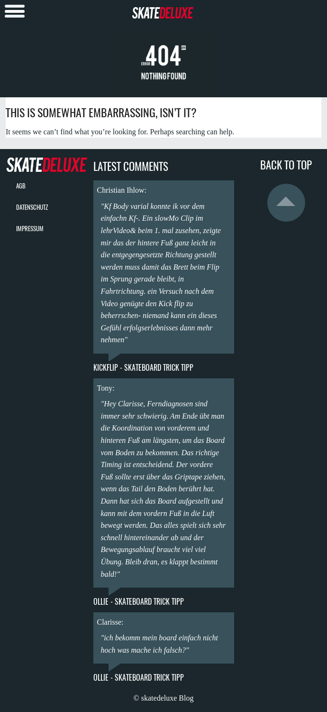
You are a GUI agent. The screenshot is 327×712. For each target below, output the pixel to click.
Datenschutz (32, 207)
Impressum (30, 229)
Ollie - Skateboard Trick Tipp (138, 602)
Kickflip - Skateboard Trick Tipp (143, 368)
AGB (21, 186)
